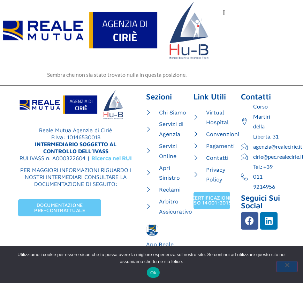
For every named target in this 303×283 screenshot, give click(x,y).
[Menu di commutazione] (224, 12)
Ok (153, 272)
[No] (287, 266)
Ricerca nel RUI (111, 158)
